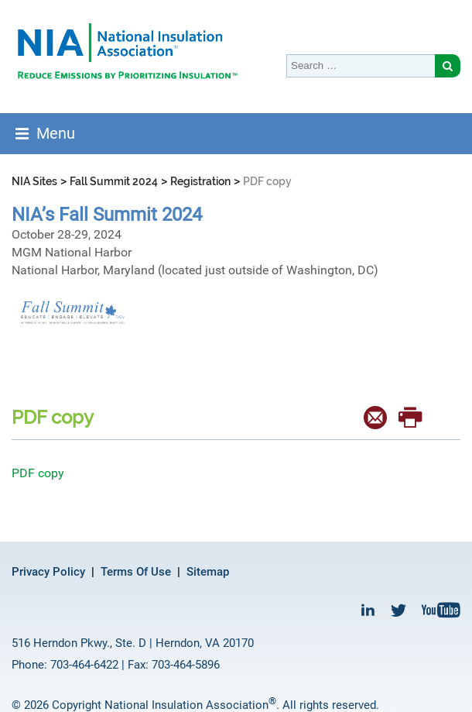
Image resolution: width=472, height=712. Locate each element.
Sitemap (207, 572)
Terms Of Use (136, 572)
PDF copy (38, 473)
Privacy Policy (48, 572)
